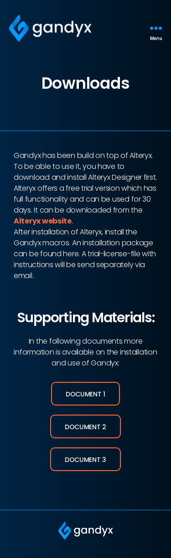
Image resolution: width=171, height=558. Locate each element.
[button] (85, 394)
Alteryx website (43, 221)
